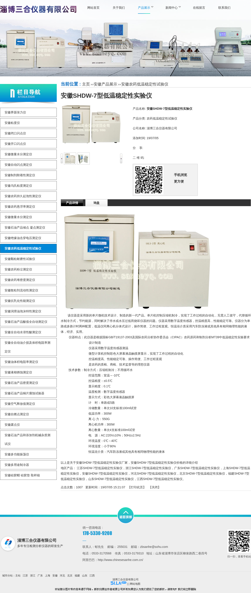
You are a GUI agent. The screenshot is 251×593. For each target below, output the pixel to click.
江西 (92, 575)
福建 (77, 575)
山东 (84, 575)
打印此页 (137, 487)
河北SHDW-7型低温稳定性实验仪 (153, 473)
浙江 (32, 575)
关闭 (155, 487)
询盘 (96, 203)
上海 (47, 575)
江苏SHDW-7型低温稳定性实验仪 (99, 468)
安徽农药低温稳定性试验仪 (144, 84)
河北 (62, 575)
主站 (18, 575)
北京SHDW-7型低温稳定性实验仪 (202, 473)
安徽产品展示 (105, 84)
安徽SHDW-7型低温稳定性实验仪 (105, 473)
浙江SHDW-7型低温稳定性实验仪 (148, 468)
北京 (69, 575)
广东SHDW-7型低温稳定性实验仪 (197, 468)
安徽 (55, 575)
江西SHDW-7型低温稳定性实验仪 (159, 479)
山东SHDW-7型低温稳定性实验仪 (111, 479)
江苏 (25, 575)
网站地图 (135, 583)
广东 (40, 575)
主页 (86, 84)
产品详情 (72, 203)
